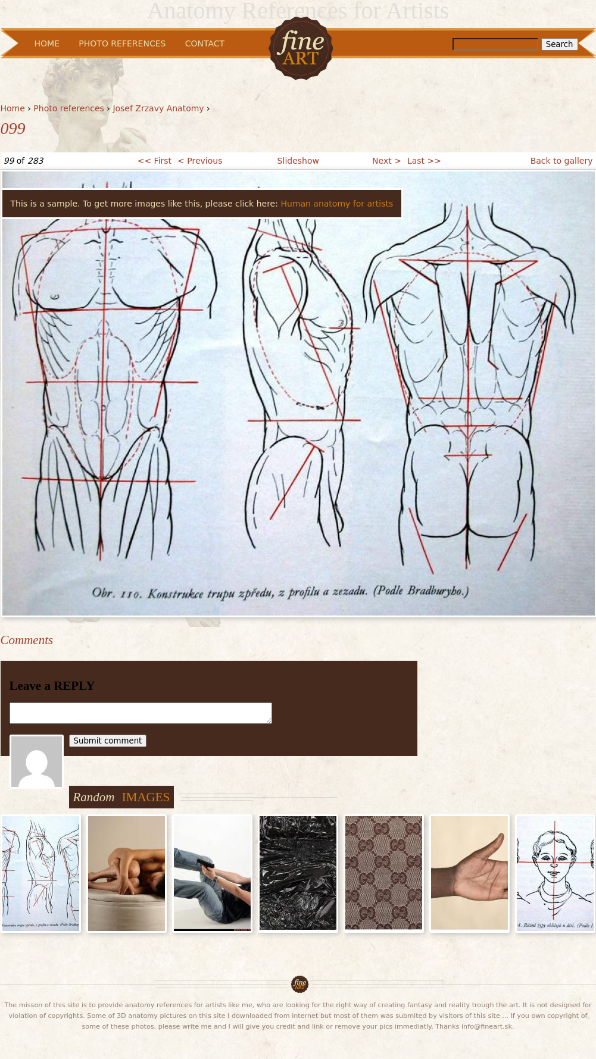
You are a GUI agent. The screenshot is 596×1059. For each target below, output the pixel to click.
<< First (154, 160)
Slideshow (298, 160)
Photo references (68, 108)
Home (13, 108)
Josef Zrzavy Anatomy (158, 108)
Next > (386, 160)
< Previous (199, 160)
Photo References (122, 43)
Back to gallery (562, 160)
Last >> (424, 160)
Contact (204, 43)
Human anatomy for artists (336, 203)
